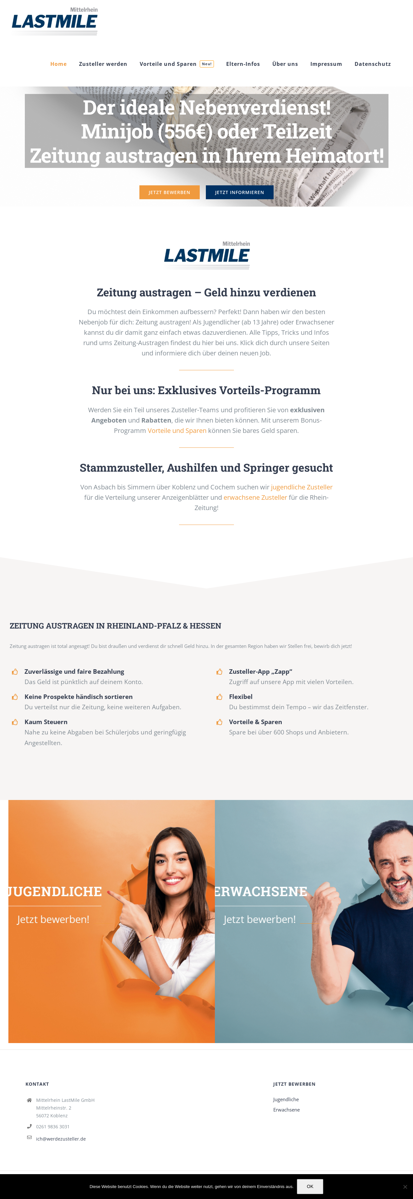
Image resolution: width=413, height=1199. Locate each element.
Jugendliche (286, 1099)
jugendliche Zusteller (302, 487)
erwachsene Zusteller (255, 497)
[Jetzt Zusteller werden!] (206, 241)
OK (310, 1186)
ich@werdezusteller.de (61, 1139)
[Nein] (405, 1187)
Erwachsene (286, 1109)
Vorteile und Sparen (177, 430)
